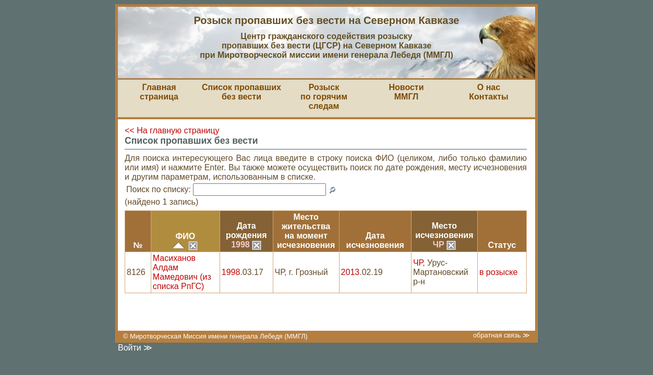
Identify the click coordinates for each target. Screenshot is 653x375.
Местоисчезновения (444, 230)
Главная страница (159, 92)
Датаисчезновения (375, 240)
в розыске (498, 272)
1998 (246, 244)
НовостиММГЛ (406, 92)
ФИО (185, 236)
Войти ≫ (135, 347)
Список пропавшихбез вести (241, 92)
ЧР (444, 244)
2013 (350, 272)
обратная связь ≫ (501, 335)
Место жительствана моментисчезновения (306, 231)
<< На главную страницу (172, 130)
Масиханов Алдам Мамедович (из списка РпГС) (182, 272)
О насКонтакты (488, 92)
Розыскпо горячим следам (323, 96)
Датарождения (246, 230)
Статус (502, 245)
